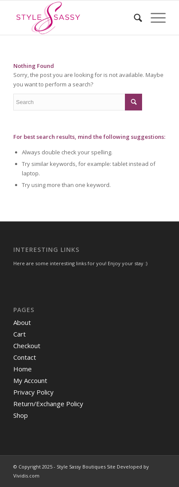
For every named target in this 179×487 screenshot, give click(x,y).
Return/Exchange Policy (48, 403)
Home (22, 368)
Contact (24, 357)
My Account (30, 380)
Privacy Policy (33, 392)
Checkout (26, 345)
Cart (19, 334)
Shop (20, 415)
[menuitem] (133, 17)
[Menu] (154, 17)
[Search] (133, 17)
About (22, 322)
